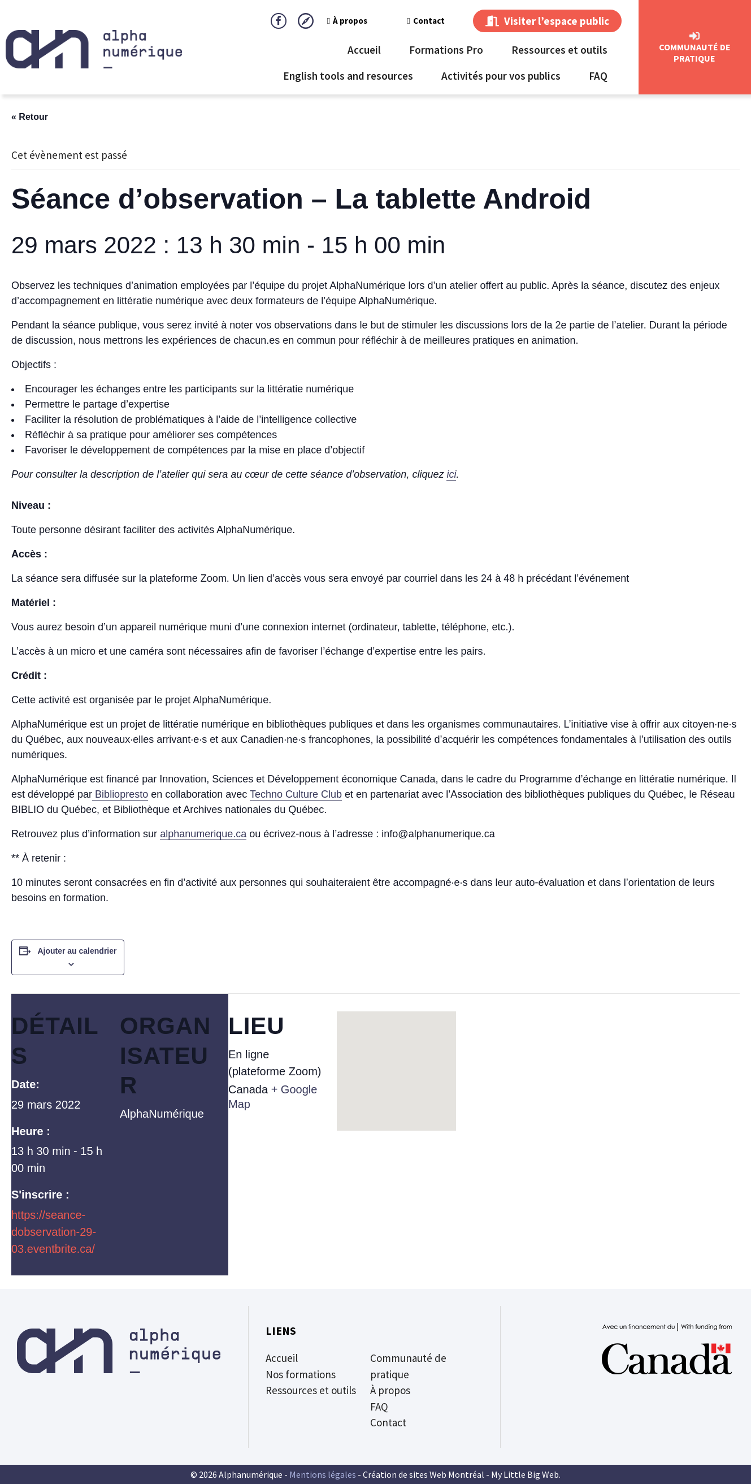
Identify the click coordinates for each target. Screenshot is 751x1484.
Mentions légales (322, 1474)
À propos (347, 20)
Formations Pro (446, 50)
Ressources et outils (559, 50)
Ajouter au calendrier (76, 950)
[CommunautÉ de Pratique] (694, 36)
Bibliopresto (120, 794)
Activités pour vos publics (501, 76)
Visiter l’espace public (547, 21)
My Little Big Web (525, 1474)
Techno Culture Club (296, 794)
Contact (425, 20)
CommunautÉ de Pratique (695, 52)
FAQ (598, 76)
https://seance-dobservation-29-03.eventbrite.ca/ (53, 1232)
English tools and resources (348, 76)
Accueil (364, 50)
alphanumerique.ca (203, 834)
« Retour (29, 117)
